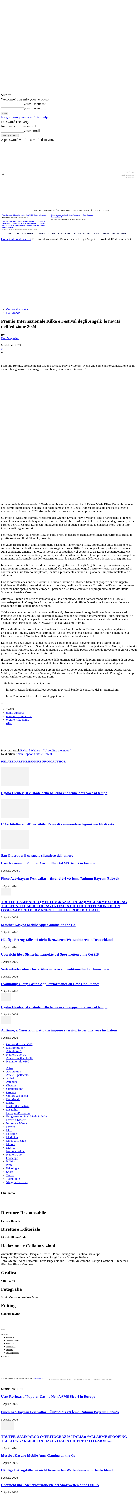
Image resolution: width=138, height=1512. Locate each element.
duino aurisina (15, 712)
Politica (11, 1161)
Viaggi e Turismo (17, 1182)
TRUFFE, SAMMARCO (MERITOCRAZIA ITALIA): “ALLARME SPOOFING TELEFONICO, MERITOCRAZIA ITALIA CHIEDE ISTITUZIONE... (64, 1441)
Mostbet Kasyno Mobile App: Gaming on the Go (38, 925)
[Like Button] (2, 703)
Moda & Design (16, 1140)
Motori (10, 1144)
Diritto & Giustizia (17, 1106)
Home (5, 239)
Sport (9, 1171)
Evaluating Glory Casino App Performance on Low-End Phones (50, 984)
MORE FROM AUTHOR (49, 761)
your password (35, 108)
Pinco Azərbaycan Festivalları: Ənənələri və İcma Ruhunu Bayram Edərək (60, 878)
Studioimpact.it (38, 1381)
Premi (9, 1165)
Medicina (12, 1137)
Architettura (13, 1071)
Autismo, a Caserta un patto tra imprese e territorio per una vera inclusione (59, 1030)
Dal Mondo (13, 312)
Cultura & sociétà (20, 239)
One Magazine (10, 338)
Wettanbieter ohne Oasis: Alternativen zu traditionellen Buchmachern (55, 969)
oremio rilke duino (17, 719)
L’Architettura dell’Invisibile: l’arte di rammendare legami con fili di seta (57, 824)
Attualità (11, 1081)
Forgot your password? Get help (24, 117)
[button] (3, 174)
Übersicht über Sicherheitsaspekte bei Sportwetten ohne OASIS (50, 954)
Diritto (10, 1102)
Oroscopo (12, 1158)
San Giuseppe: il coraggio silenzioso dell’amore (37, 855)
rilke (9, 723)
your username (35, 103)
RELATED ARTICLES (16, 761)
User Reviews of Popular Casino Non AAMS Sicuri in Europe (48, 863)
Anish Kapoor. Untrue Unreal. (34, 754)
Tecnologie (13, 1178)
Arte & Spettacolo (17, 1075)
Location (11, 1133)
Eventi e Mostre (16, 1120)
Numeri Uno (14, 1154)
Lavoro (10, 1126)
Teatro (10, 1175)
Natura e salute (15, 1151)
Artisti (10, 1078)
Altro (9, 1068)
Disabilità (12, 1109)
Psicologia (12, 1168)
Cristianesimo (14, 1088)
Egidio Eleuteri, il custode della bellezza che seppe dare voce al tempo (54, 793)
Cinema (11, 1085)
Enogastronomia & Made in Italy (26, 1116)
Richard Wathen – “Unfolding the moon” (45, 750)
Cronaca (11, 1092)
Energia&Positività (18, 1113)
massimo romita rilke (19, 716)
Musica (10, 1147)
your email (32, 130)
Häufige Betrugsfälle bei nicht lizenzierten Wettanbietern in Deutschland (57, 940)
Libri (9, 1130)
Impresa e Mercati (17, 1123)
